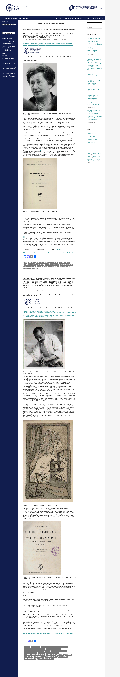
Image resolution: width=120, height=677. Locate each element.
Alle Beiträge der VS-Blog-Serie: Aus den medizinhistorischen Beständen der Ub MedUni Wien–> (48, 252)
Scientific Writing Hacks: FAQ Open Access (94, 159)
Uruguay (27, 268)
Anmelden (90, 133)
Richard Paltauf (29, 656)
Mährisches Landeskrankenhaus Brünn (34, 654)
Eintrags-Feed (91, 136)
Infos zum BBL (96, 18)
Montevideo (41, 264)
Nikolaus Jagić (28, 266)
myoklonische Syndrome (52, 264)
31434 (48, 249)
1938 (26, 262)
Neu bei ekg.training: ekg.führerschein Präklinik (94, 75)
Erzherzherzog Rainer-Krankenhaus (34, 650)
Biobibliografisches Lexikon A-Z (83, 18)
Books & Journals (28, 278)
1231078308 (57, 249)
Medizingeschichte (58, 29)
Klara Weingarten (64, 262)
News (41, 31)
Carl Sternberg (35, 646)
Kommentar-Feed (92, 139)
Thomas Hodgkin (62, 656)
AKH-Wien (27, 646)
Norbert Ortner (38, 266)
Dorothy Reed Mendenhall (53, 648)
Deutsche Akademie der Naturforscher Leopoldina (54, 646)
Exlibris (47, 650)
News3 (49, 31)
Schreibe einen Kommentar (51, 39)
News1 (45, 31)
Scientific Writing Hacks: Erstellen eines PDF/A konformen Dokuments (9, 68)
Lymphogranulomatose (52, 652)
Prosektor (68, 654)
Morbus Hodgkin (51, 654)
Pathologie (60, 654)
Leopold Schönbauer (30, 264)
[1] (40, 150)
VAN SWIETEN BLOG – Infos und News (15, 18)
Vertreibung (34, 268)
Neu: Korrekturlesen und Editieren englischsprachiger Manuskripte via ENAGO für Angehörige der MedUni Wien (9, 75)
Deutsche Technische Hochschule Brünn (35, 648)
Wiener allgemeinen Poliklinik (45, 658)
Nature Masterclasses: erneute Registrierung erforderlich (93, 104)
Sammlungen (54, 31)
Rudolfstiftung (39, 656)
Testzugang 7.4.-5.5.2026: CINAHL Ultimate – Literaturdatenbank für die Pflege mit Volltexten (94, 82)
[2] (68, 155)
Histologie (41, 652)
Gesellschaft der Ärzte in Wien (59, 650)
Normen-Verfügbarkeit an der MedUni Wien (8, 63)
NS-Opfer (47, 266)
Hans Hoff (31, 262)
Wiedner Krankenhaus (30, 658)
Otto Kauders (55, 266)
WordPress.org (91, 142)
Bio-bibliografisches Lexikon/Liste (64, 18)
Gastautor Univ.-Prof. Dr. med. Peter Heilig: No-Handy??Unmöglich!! (94, 97)
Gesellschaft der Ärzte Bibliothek (32, 29)
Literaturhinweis (47, 29)
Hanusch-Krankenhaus (42, 262)
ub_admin (38, 39)
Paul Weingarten (65, 266)
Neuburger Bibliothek (37, 279)
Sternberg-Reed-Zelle (51, 656)
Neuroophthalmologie (67, 264)
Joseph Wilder (54, 262)
